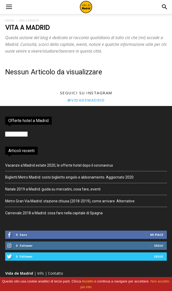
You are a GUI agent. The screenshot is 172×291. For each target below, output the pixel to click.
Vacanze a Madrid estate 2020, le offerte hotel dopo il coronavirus (59, 165)
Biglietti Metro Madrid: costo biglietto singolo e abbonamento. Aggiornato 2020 (69, 177)
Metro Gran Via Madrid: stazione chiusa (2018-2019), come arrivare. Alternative (70, 201)
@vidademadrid (86, 100)
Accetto (87, 281)
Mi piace (156, 235)
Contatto (55, 273)
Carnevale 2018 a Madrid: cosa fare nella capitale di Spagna (54, 213)
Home (9, 20)
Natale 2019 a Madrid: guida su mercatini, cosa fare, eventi (53, 189)
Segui (158, 245)
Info (40, 273)
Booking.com (16, 134)
